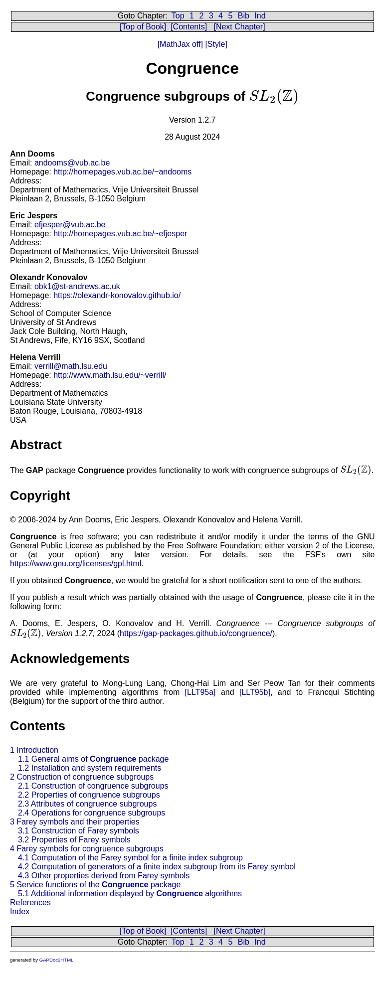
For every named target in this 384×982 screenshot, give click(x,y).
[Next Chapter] (239, 26)
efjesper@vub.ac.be (70, 224)
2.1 (93, 786)
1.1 (93, 759)
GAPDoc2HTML (56, 960)
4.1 (130, 857)
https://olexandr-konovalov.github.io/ (117, 295)
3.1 (78, 830)
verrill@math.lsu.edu (70, 366)
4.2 (157, 866)
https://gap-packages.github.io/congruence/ (196, 633)
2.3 (87, 804)
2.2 (89, 795)
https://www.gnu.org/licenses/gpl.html (75, 563)
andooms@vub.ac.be (72, 163)
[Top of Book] (143, 26)
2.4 (91, 813)
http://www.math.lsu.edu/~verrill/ (109, 375)
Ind (259, 15)
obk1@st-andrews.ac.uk (77, 286)
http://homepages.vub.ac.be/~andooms (122, 171)
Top (178, 15)
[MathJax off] (180, 44)
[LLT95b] (254, 692)
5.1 (130, 893)
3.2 (74, 839)
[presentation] (274, 96)
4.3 (104, 875)
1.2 (89, 768)
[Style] (215, 44)
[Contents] (189, 26)
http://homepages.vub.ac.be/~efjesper (120, 233)
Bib (243, 15)
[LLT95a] (200, 692)
